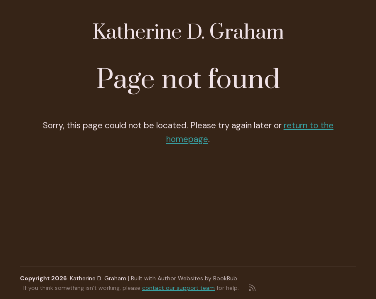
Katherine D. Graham (188, 32)
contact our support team (178, 288)
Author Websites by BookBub (197, 278)
